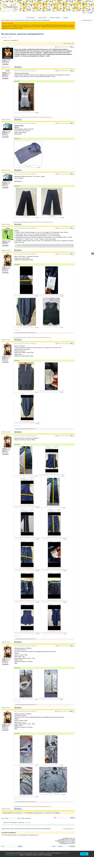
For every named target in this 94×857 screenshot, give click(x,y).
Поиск (84, 12)
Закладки (65, 17)
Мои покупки (30, 17)
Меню (89, 12)
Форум (7, 20)
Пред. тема (65, 43)
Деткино (3, 20)
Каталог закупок (42, 17)
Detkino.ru (4, 1)
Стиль (89, 1)
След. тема (71, 43)
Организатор (6, 62)
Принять (84, 854)
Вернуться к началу (6, 66)
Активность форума (55, 17)
